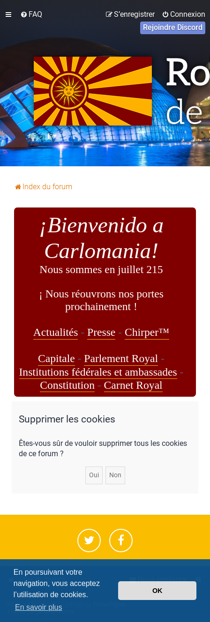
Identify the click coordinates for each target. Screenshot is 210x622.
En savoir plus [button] (38, 607)
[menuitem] (31, 14)
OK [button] (157, 590)
